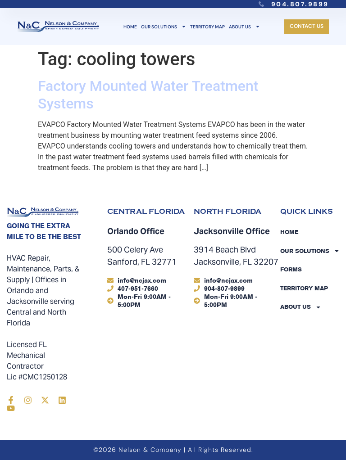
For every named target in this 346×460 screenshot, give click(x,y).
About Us (244, 27)
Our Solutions (163, 27)
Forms (291, 269)
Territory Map (207, 27)
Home (130, 27)
